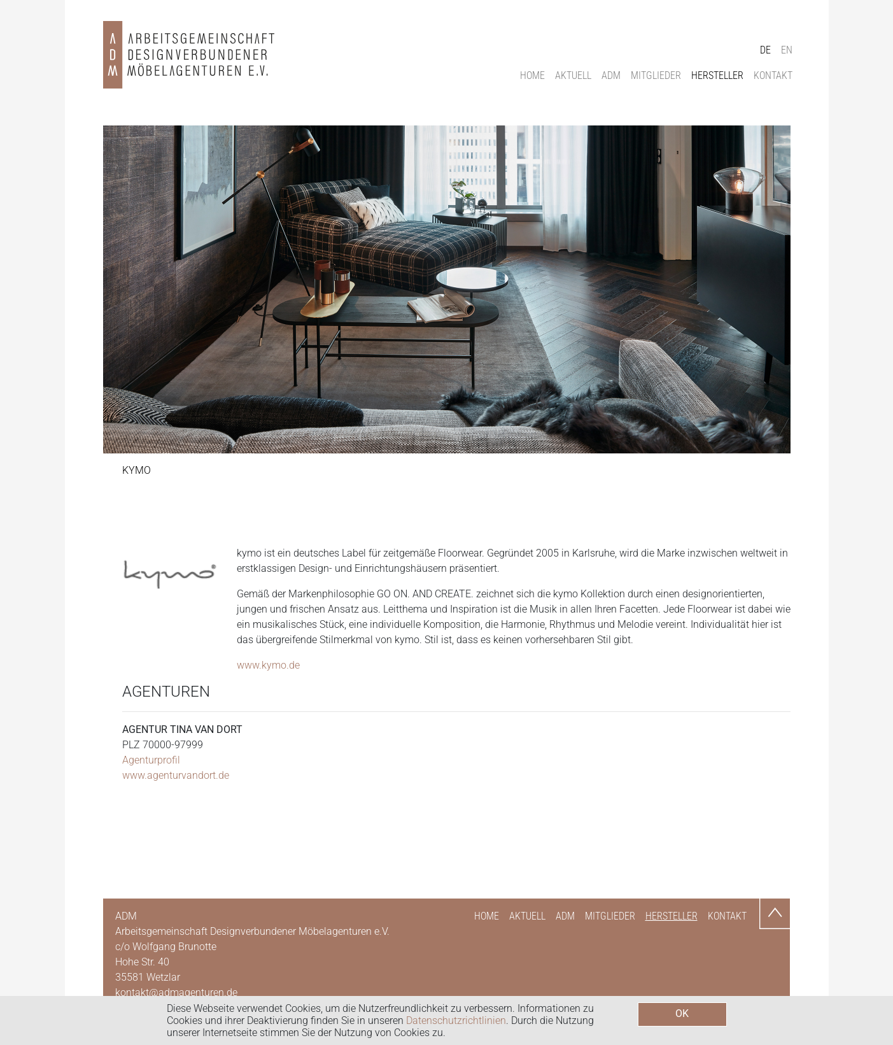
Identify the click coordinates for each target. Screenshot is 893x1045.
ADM (611, 75)
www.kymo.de (268, 665)
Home (532, 75)
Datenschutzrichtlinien (456, 1020)
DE (765, 50)
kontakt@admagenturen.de (176, 992)
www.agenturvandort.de (175, 775)
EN (786, 50)
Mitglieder (656, 75)
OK (682, 1013)
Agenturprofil (151, 760)
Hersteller (717, 75)
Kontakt (773, 75)
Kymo (136, 470)
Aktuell (573, 75)
